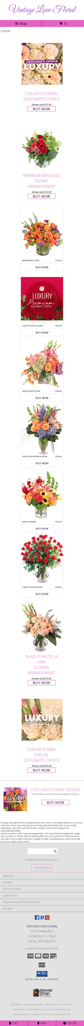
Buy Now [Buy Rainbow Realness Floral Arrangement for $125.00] (41, 196)
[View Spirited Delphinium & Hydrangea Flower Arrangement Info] (42, 429)
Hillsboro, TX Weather (26, 1009)
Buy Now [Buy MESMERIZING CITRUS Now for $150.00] (42, 267)
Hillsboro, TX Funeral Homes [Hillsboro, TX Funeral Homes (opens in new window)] (27, 1004)
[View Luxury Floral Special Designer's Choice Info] (42, 719)
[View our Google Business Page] (42, 919)
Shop (21, 23)
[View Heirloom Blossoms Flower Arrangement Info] (42, 364)
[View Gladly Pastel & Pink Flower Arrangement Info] (42, 626)
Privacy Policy (22, 1014)
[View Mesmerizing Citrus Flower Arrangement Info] (42, 233)
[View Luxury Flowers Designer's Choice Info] (42, 63)
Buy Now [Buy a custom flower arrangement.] (55, 802)
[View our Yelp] (47, 919)
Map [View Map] (42, 1023)
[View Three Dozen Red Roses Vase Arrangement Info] (42, 560)
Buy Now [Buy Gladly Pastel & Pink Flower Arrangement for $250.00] (41, 682)
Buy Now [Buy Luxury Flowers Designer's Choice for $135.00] (41, 108)
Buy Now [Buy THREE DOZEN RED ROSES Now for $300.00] (42, 594)
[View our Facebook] (37, 919)
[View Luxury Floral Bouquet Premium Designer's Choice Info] (42, 299)
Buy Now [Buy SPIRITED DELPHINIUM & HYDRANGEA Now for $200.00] (42, 463)
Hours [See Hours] (70, 1023)
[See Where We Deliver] (42, 867)
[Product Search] (42, 851)
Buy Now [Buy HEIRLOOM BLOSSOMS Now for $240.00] (42, 398)
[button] (42, 974)
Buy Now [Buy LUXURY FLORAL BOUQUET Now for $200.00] (42, 332)
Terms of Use (63, 1014)
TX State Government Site (56, 1009)
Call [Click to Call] (14, 1023)
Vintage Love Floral (42, 10)
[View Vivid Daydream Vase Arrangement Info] (42, 494)
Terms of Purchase (43, 1014)
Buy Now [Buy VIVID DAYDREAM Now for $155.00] (42, 528)
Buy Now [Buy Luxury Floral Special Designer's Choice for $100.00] (41, 770)
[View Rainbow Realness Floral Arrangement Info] (42, 145)
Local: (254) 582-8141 (42, 941)
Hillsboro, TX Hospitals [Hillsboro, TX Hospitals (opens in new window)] (59, 1004)
